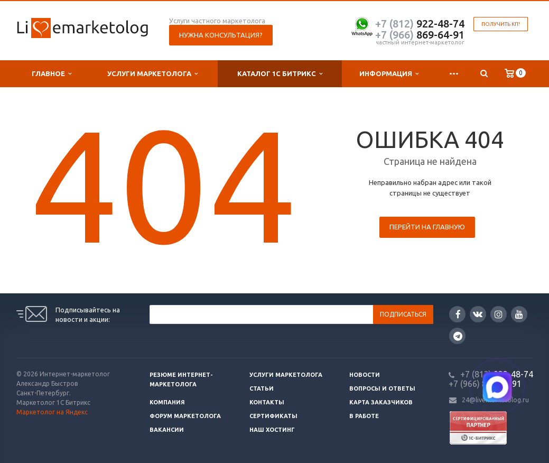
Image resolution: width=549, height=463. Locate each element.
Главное (51, 74)
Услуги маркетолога (152, 74)
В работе (364, 416)
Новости (364, 375)
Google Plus (457, 335)
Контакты (266, 402)
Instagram (499, 314)
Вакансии (167, 430)
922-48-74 (419, 23)
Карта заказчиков (381, 402)
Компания (167, 402)
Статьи (261, 388)
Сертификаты (273, 416)
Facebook (458, 314)
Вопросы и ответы (382, 388)
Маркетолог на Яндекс (52, 412)
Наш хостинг (272, 430)
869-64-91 (419, 35)
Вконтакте (477, 313)
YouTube (519, 314)
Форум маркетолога (185, 416)
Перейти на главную (427, 226)
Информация (388, 74)
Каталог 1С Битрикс (279, 74)
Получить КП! (500, 24)
